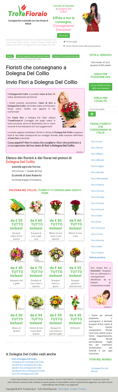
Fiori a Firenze (97, 209)
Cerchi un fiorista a (63, 8)
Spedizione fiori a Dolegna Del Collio (28, 371)
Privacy (82, 389)
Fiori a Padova (97, 185)
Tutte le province (97, 257)
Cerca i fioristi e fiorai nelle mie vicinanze (100, 86)
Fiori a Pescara (98, 228)
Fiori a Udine (96, 215)
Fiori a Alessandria (99, 178)
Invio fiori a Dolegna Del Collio (25, 374)
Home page (70, 41)
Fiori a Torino (97, 234)
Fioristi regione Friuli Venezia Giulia (33, 56)
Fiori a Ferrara (97, 203)
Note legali (63, 389)
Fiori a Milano (97, 154)
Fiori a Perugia (97, 197)
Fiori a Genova (97, 240)
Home (10, 56)
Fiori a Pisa (96, 222)
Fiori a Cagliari (97, 166)
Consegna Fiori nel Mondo (99, 369)
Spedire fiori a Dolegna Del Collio (27, 368)
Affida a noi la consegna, (63, 24)
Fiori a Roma (97, 148)
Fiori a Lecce (96, 141)
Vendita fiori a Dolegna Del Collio (27, 365)
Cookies (73, 389)
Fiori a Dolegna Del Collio (24, 359)
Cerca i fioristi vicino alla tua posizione (82, 46)
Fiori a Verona (97, 191)
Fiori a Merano (97, 160)
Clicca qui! (63, 35)
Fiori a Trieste (97, 253)
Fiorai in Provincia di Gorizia (65, 56)
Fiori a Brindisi (97, 172)
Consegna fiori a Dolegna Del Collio (28, 362)
